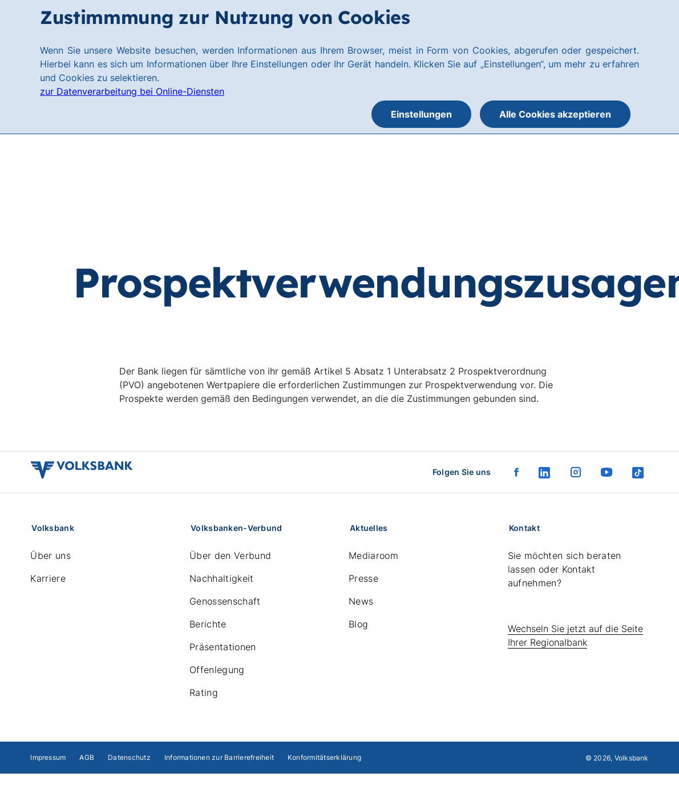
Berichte (208, 624)
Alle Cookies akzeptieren (555, 114)
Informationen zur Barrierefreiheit (219, 757)
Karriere (48, 578)
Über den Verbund (230, 555)
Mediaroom (373, 555)
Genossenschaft (224, 601)
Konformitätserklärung (324, 757)
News (361, 601)
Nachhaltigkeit (221, 578)
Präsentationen (222, 647)
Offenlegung (217, 669)
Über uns (50, 555)
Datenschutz (129, 757)
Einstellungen (421, 114)
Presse (363, 578)
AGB (86, 757)
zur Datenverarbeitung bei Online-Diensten (132, 91)
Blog (358, 624)
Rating (203, 692)
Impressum (48, 757)
